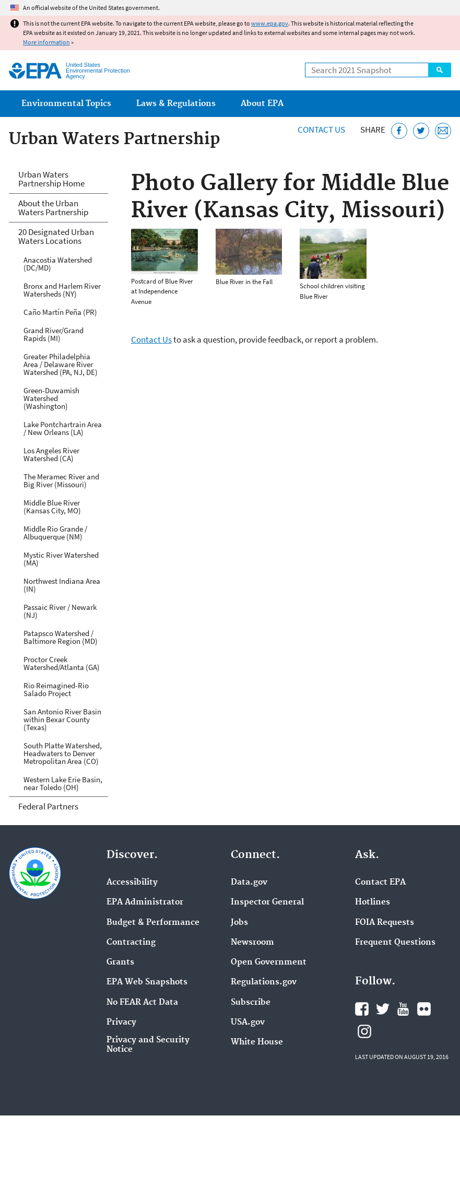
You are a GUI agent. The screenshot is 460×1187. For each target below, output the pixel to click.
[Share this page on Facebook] (399, 131)
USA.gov (248, 1022)
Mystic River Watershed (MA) (61, 559)
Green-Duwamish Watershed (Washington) (51, 398)
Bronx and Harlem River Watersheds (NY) (62, 290)
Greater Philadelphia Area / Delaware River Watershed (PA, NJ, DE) (60, 364)
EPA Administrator (145, 902)
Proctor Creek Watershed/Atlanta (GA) (61, 663)
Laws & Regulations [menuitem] (176, 104)
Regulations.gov (264, 982)
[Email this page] (443, 131)
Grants (120, 962)
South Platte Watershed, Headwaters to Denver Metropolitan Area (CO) (62, 753)
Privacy (121, 1022)
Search (439, 70)
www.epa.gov (269, 23)
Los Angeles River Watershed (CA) (51, 454)
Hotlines (372, 902)
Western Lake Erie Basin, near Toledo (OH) (62, 783)
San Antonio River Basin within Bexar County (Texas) (62, 719)
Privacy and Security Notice (148, 1045)
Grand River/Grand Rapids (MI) (53, 334)
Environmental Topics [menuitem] (66, 104)
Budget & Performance (153, 922)
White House (257, 1042)
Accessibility (132, 882)
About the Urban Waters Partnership (53, 207)
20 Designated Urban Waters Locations (56, 236)
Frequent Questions (395, 942)
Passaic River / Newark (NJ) (60, 611)
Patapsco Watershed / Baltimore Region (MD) (60, 637)
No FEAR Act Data (142, 1002)
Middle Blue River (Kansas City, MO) (52, 506)
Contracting (131, 942)
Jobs (239, 922)
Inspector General (267, 902)
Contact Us (321, 129)
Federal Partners (48, 806)
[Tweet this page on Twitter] (421, 131)
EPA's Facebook (362, 1009)
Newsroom (252, 942)
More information (46, 42)
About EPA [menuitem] (262, 104)
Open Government (268, 962)
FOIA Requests (384, 922)
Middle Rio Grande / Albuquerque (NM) (55, 533)
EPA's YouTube (403, 1009)
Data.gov (249, 882)
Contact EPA (380, 882)
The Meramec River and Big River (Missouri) (61, 480)
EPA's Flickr (424, 1009)
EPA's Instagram (364, 1031)
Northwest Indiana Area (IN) (61, 585)
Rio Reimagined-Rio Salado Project (56, 689)
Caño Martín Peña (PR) (60, 312)
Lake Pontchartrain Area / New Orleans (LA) (62, 428)
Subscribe (250, 1002)
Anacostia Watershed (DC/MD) (57, 264)
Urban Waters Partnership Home (51, 179)
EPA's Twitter (383, 1009)
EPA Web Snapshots (147, 982)
